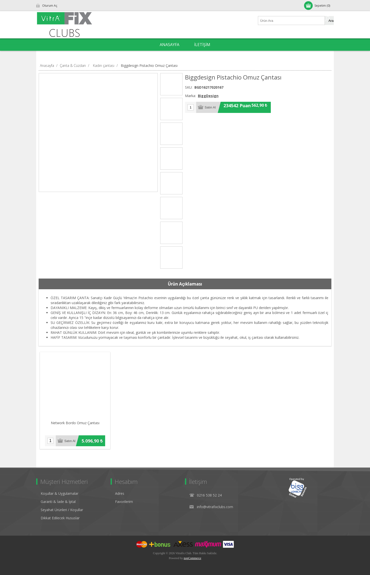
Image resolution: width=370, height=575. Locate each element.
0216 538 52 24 (209, 495)
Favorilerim (124, 501)
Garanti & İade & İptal (58, 501)
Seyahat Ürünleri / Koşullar (62, 509)
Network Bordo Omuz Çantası (75, 422)
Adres (119, 493)
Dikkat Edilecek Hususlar (60, 518)
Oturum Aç (49, 5)
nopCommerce (192, 558)
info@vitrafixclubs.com (215, 506)
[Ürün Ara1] (291, 20)
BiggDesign (208, 95)
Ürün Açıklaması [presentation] (185, 284)
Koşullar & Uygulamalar (59, 493)
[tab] (185, 284)
